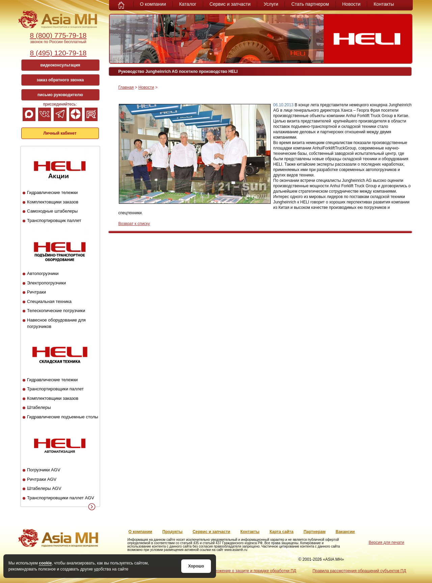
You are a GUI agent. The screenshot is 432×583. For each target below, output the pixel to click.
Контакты (384, 4)
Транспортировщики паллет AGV (60, 497)
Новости (351, 4)
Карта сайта (282, 531)
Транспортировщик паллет (54, 220)
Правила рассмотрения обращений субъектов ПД (359, 570)
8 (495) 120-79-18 (58, 53)
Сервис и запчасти (230, 4)
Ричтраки (36, 292)
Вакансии (345, 531)
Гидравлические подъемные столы (62, 416)
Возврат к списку (134, 223)
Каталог (187, 4)
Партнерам (314, 531)
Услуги (271, 4)
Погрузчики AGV (43, 469)
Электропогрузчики (46, 282)
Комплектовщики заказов (52, 201)
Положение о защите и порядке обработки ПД (252, 570)
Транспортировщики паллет (55, 388)
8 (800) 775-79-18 (58, 35)
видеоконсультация (60, 65)
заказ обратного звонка (60, 80)
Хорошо (196, 566)
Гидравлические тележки (52, 192)
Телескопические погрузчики (56, 310)
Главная (126, 87)
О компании (153, 4)
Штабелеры (39, 407)
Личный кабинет (59, 133)
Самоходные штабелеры (52, 211)
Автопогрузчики (42, 273)
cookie (45, 563)
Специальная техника (49, 301)
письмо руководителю (60, 94)
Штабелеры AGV (44, 488)
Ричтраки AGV (41, 479)
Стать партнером (310, 4)
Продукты (172, 531)
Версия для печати (386, 542)
